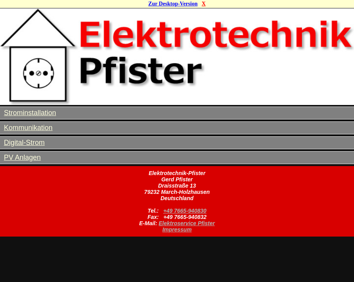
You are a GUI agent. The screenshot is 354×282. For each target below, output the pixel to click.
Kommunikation (28, 128)
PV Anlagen (22, 157)
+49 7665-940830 (184, 211)
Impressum (177, 229)
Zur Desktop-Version (173, 4)
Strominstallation (30, 113)
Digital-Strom (24, 142)
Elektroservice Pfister (187, 223)
